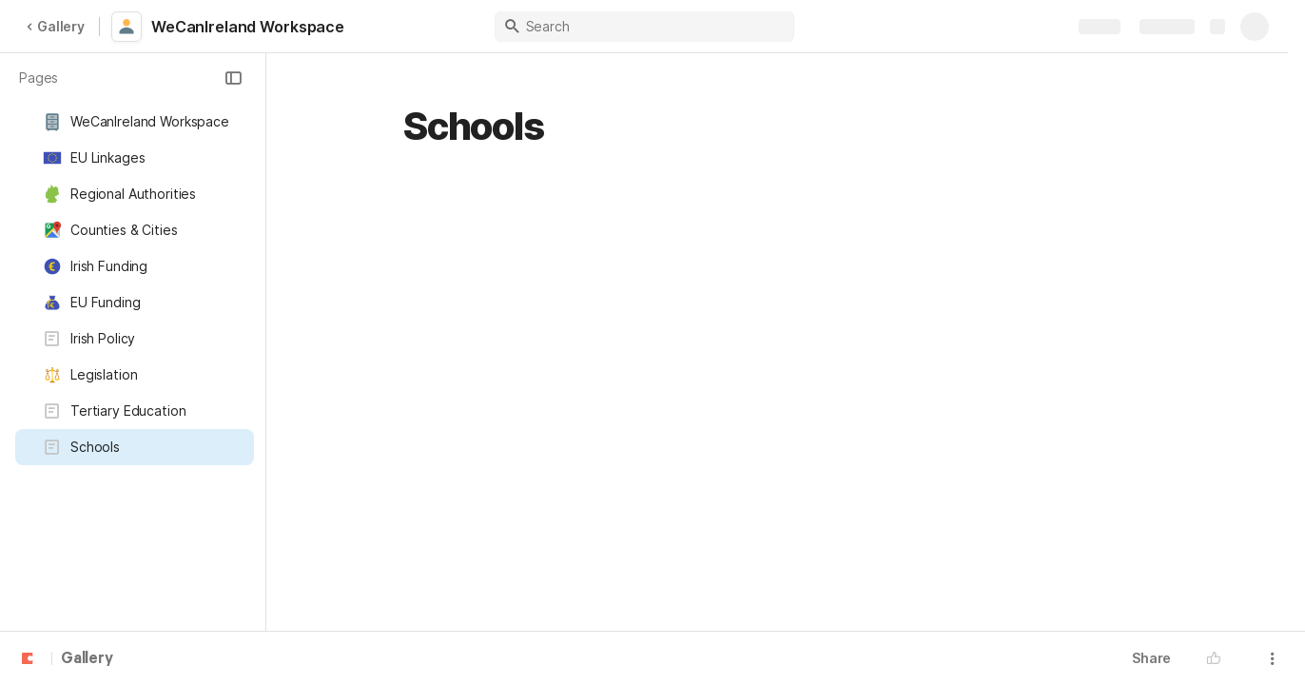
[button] (233, 78)
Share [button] (1151, 658)
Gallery (55, 26)
